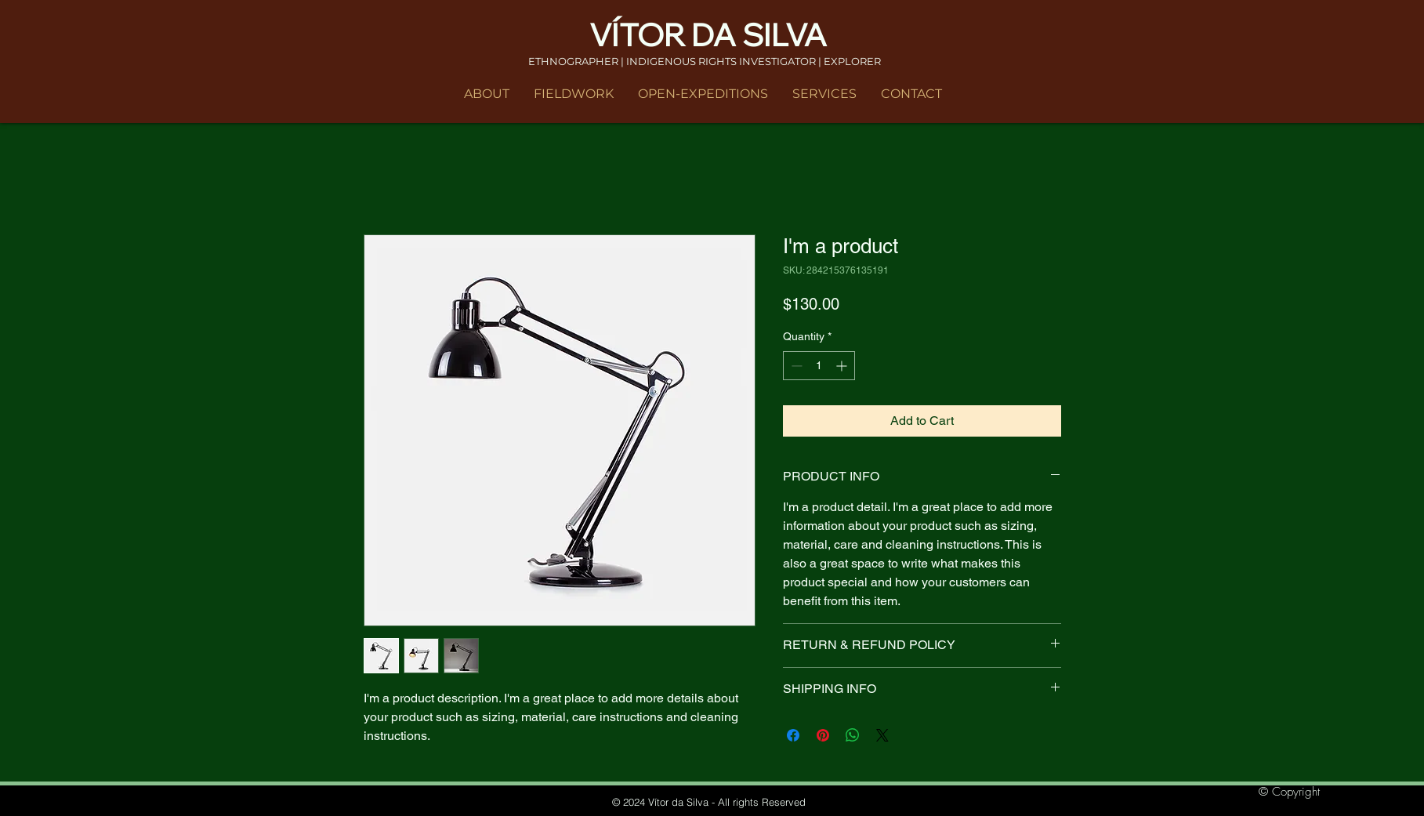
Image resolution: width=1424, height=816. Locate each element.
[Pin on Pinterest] (822, 735)
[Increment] (843, 365)
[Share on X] (882, 735)
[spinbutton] (819, 365)
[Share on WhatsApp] (852, 735)
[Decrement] (795, 365)
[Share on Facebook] (793, 735)
